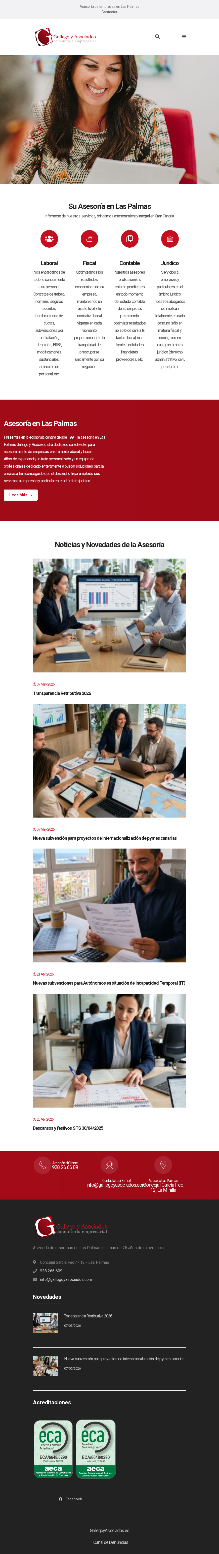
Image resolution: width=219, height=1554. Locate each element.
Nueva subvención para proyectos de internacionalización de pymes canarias (105, 838)
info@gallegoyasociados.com (66, 1279)
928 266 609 (51, 1271)
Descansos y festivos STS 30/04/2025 (68, 1128)
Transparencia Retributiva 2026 (62, 693)
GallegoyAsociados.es (109, 1530)
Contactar (109, 12)
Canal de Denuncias (110, 1542)
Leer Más (18, 495)
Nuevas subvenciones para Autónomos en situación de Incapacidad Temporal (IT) (109, 983)
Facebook (74, 1499)
